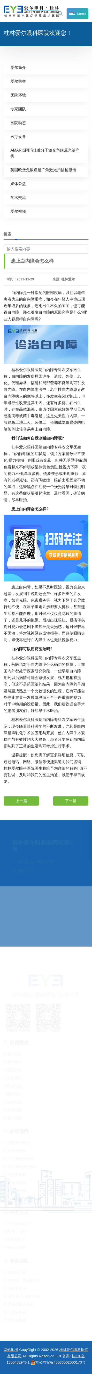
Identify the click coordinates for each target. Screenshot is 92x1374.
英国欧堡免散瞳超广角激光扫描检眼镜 (43, 170)
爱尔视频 (18, 211)
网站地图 (11, 1350)
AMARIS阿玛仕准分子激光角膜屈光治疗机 (44, 153)
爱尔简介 (18, 67)
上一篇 (21, 801)
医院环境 (18, 95)
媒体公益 (18, 183)
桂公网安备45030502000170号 (58, 1362)
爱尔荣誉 (18, 81)
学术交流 (18, 197)
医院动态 (18, 123)
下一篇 (71, 801)
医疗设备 (18, 136)
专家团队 (18, 109)
